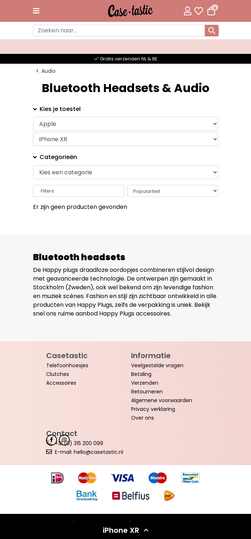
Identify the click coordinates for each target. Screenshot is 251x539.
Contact (61, 433)
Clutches (57, 374)
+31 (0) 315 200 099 (79, 443)
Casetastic (67, 355)
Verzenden (144, 383)
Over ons (142, 417)
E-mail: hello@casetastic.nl (89, 452)
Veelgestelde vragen (157, 365)
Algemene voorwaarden (161, 400)
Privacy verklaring (153, 409)
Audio (48, 71)
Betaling (141, 374)
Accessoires (61, 383)
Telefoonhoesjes (67, 365)
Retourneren (147, 391)
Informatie (151, 355)
